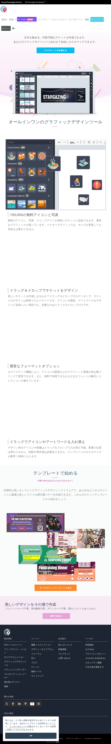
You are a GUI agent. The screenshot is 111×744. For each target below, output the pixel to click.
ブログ (34, 662)
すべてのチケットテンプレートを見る (56, 587)
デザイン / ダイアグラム (42, 649)
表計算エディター (12, 682)
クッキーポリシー (17, 726)
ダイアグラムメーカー (14, 657)
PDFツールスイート (13, 644)
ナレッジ (35, 667)
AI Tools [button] (27, 19)
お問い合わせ (64, 658)
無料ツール (36, 671)
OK (31, 736)
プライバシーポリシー (95, 653)
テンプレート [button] (76, 19)
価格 (87, 19)
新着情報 (62, 649)
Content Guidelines (95, 658)
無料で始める (57, 616)
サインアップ (97, 19)
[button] (12, 19)
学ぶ (33, 658)
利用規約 (89, 644)
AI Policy (89, 649)
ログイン (6, 28)
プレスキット (64, 653)
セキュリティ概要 (93, 662)
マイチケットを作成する (55, 50)
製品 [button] (4, 19)
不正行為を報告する (94, 667)
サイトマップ (37, 676)
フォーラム (36, 653)
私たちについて (65, 644)
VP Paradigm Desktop (35, 2)
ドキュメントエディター (15, 669)
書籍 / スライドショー (41, 644)
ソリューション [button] (58, 19)
